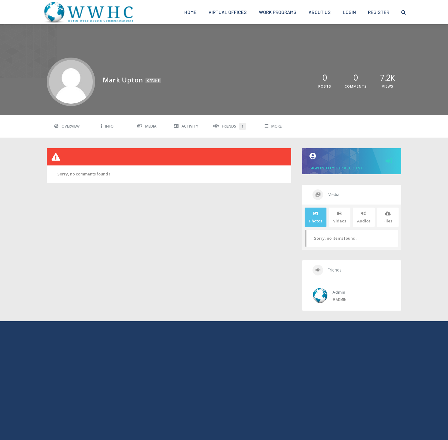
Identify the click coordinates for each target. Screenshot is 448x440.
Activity (186, 126)
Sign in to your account (351, 162)
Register (378, 12)
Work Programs (277, 12)
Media (146, 126)
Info (107, 126)
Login (349, 12)
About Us (320, 12)
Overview (67, 126)
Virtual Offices (228, 12)
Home (190, 12)
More (273, 126)
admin (339, 292)
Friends (229, 126)
